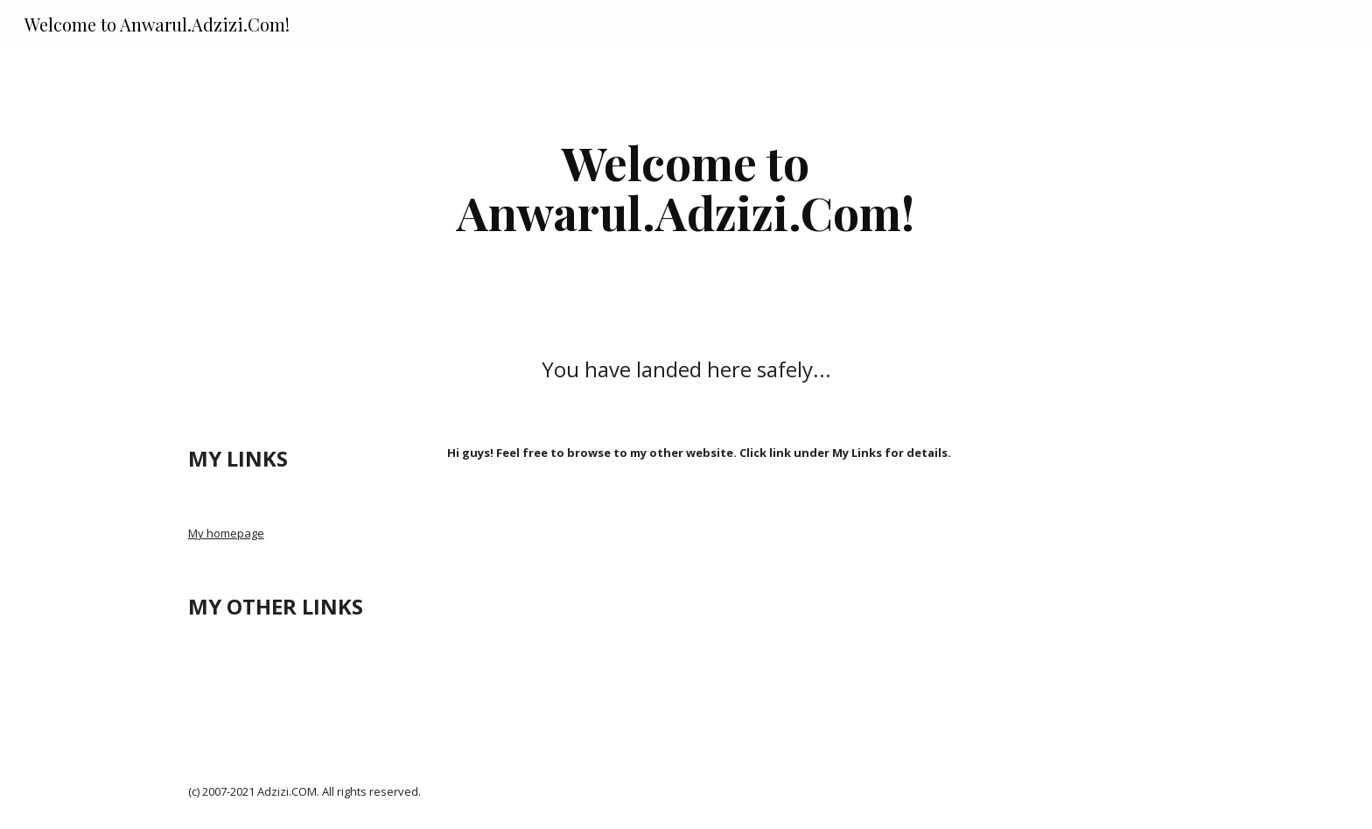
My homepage (226, 533)
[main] (686, 187)
